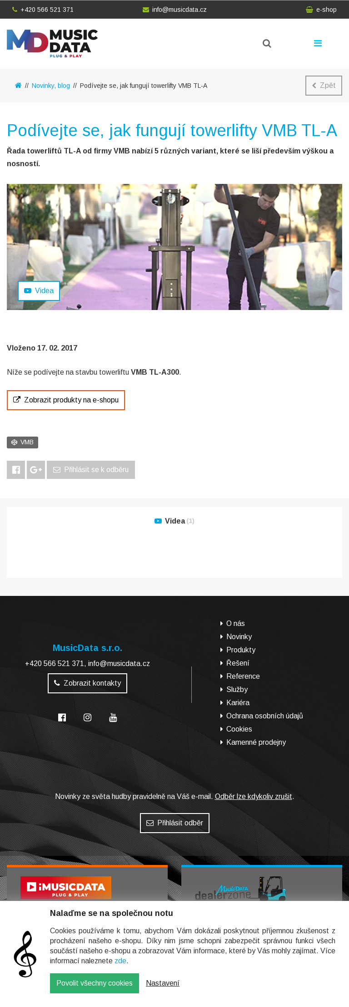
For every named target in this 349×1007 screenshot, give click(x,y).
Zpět (324, 85)
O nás (235, 623)
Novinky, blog (51, 85)
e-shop (321, 9)
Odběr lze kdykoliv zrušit (253, 796)
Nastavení (162, 990)
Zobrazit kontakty (87, 683)
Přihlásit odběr (174, 823)
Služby (237, 689)
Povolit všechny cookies (94, 990)
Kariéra (237, 703)
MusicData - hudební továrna (52, 43)
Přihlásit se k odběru (91, 469)
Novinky (239, 637)
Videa (39, 291)
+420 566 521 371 (43, 9)
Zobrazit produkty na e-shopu (66, 400)
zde (120, 967)
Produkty (240, 650)
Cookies (239, 729)
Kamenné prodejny (256, 742)
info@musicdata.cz (175, 9)
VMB (22, 442)
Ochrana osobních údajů (264, 716)
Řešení (237, 663)
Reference (243, 676)
